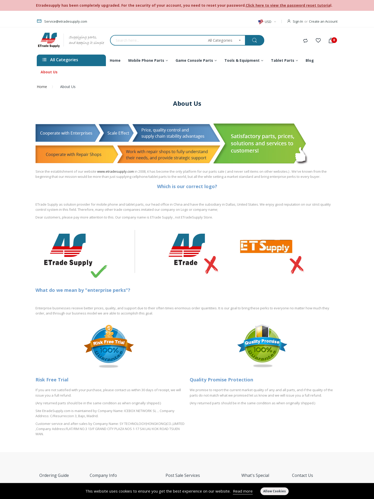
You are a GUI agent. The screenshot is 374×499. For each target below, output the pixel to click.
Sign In (298, 21)
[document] (187, 491)
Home (42, 86)
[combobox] (157, 40)
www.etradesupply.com (115, 171)
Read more (243, 491)
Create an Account (323, 21)
